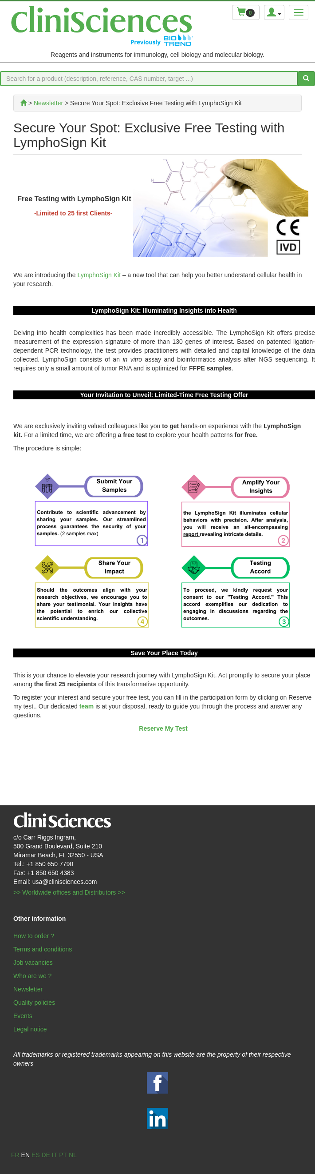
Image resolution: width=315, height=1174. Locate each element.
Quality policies (34, 1002)
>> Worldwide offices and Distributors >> (69, 892)
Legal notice (30, 1029)
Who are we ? (32, 975)
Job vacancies (33, 962)
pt (63, 1154)
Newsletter (28, 989)
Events (22, 1015)
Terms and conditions (42, 949)
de (45, 1154)
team (86, 706)
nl (73, 1154)
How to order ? (33, 935)
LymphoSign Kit (99, 275)
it (54, 1154)
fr (15, 1154)
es (36, 1154)
